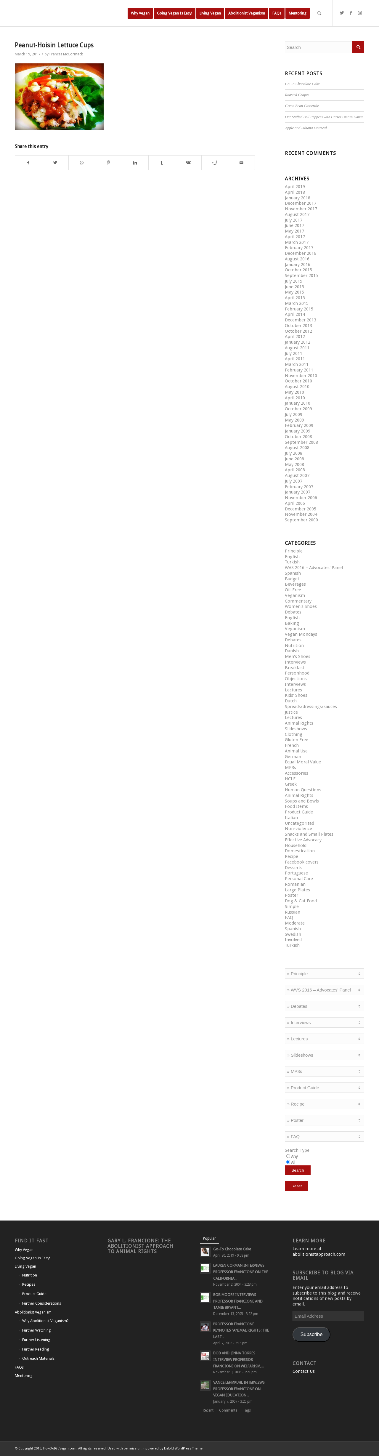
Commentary (298, 601)
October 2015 (298, 270)
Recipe (291, 856)
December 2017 (300, 203)
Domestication (300, 850)
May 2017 (294, 231)
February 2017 (299, 247)
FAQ (289, 917)
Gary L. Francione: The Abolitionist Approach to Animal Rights (140, 1246)
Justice (291, 712)
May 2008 (294, 464)
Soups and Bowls (302, 801)
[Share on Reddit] (215, 163)
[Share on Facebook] (28, 163)
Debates (293, 612)
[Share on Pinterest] (108, 163)
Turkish (292, 562)
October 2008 (298, 436)
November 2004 (301, 514)
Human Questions (303, 789)
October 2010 (298, 381)
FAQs (19, 1367)
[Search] (319, 13)
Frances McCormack (66, 54)
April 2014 (295, 314)
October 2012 (298, 331)
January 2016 (297, 264)
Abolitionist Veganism (33, 1312)
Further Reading (35, 1349)
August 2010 (297, 386)
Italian (291, 817)
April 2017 (295, 236)
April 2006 (295, 503)
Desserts (293, 867)
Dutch (291, 701)
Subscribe (312, 1334)
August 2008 (297, 447)
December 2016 (300, 253)
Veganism (295, 595)
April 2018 (295, 192)
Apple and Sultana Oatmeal (306, 128)
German (293, 756)
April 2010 (295, 398)
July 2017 (293, 220)
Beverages (295, 584)
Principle (294, 551)
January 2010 (297, 403)
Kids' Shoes (296, 695)
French (292, 745)
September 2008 (301, 442)
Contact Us (304, 1371)
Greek (291, 784)
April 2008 (295, 469)
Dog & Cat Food (301, 901)
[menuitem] (140, 13)
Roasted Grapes (297, 95)
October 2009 (298, 408)
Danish (292, 650)
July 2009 (293, 414)
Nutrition (294, 645)
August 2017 (297, 214)
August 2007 (297, 475)
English (292, 556)
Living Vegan (25, 1266)
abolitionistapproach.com (319, 1254)
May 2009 (294, 420)
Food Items (296, 806)
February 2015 (299, 309)
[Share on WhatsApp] (82, 163)
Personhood (297, 673)
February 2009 (299, 425)
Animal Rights (299, 723)
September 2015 (301, 275)
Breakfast (294, 667)
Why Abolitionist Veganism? (45, 1321)
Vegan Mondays (301, 634)
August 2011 (297, 347)
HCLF (290, 778)
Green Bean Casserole (302, 106)
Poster (291, 895)
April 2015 (295, 297)
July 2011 (293, 353)
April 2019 (295, 186)
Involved (293, 939)
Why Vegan (24, 1249)
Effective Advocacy (303, 839)
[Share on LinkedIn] (135, 163)
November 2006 (301, 497)
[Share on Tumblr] (162, 163)
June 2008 (294, 459)
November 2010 (301, 375)
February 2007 (299, 486)
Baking (292, 623)
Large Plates (297, 890)
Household (295, 845)
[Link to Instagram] (359, 13)
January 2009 (297, 431)
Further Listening (36, 1340)
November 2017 (301, 209)
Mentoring (24, 1375)
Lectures (293, 690)
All (293, 1162)
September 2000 (301, 520)
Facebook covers (302, 862)
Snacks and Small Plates (309, 834)
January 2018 (297, 198)
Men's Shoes (297, 656)
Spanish (293, 573)
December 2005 (300, 509)
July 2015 (293, 281)
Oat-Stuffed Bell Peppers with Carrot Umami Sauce (324, 117)
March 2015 (297, 303)
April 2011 (295, 358)
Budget (292, 579)
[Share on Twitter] (55, 163)
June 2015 (294, 286)
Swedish (293, 934)
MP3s (290, 767)
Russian (292, 912)
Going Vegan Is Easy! (32, 1258)
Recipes (28, 1284)
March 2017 (297, 242)
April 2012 (295, 336)
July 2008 (293, 453)
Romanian (295, 884)
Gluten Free (296, 739)
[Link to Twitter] (342, 13)
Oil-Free (293, 589)
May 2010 (294, 392)
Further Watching (36, 1330)
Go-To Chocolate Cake (302, 84)
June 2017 (294, 225)
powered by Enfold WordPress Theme (174, 1448)
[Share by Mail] (241, 163)
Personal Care (299, 878)
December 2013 (300, 320)
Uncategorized (299, 823)
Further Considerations (41, 1303)
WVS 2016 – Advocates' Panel (314, 567)
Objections (296, 678)
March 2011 (297, 364)
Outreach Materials (38, 1358)
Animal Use (296, 751)
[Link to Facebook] (350, 13)
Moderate (295, 923)
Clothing (293, 734)
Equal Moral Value (303, 762)
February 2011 (299, 370)
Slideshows (296, 728)
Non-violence (298, 828)
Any (294, 1156)
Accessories (296, 773)
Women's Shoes (301, 606)
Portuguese (296, 873)
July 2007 (293, 481)
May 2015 (294, 292)
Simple (292, 906)
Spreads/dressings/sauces (311, 706)
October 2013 (298, 325)
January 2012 (297, 342)
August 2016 (297, 259)
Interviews (295, 662)
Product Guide (299, 812)
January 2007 (297, 492)
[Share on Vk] (188, 163)
